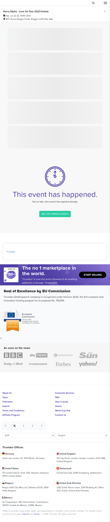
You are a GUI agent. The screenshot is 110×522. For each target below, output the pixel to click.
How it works (61, 401)
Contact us (60, 414)
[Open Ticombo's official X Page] (14, 426)
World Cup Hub (62, 410)
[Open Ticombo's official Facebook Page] (11, 280)
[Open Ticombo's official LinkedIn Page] (42, 426)
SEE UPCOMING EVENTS (55, 214)
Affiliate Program (11, 414)
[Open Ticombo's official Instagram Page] (24, 426)
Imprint (6, 406)
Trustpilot (10, 251)
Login (99, 3)
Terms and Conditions (13, 410)
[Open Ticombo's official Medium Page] (33, 426)
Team (5, 397)
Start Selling (93, 275)
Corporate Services (64, 392)
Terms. (37, 514)
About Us (7, 392)
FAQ (57, 397)
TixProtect (7, 401)
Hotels (58, 406)
